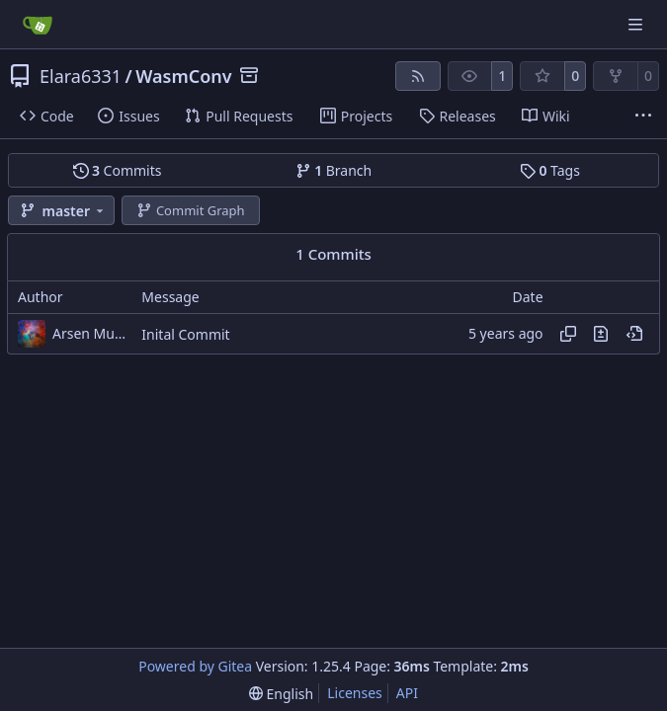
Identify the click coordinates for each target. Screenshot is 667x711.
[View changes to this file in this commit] (601, 334)
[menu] (281, 693)
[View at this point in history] (634, 334)
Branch (334, 170)
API (407, 692)
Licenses (354, 692)
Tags (550, 170)
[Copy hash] (568, 334)
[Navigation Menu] (637, 24)
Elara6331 (81, 76)
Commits (117, 170)
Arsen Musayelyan (91, 333)
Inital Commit (185, 334)
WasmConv (183, 76)
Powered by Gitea (195, 666)
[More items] (643, 116)
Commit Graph (190, 210)
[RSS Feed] (418, 76)
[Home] (37, 24)
